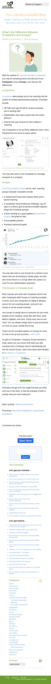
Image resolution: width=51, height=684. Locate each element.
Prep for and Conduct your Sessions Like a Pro (24, 479)
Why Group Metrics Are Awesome (19, 561)
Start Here (25, 440)
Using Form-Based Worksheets (19, 555)
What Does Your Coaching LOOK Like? (21, 494)
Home (7, 677)
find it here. (35, 334)
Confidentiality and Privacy (17, 513)
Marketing (14, 602)
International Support (15, 614)
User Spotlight (13, 642)
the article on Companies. (15, 353)
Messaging (12, 619)
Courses (11, 595)
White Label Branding (16, 650)
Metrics (11, 621)
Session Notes (13, 630)
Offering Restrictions (24, 404)
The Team (12, 637)
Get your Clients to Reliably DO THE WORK (23, 487)
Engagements (13, 607)
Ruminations (13, 626)
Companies (7, 96)
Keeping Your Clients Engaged (18, 532)
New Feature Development (19, 605)
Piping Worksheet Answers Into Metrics (21, 558)
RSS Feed (23, 677)
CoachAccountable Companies (32, 75)
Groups (11, 612)
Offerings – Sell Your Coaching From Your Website (25, 549)
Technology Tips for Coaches (18, 635)
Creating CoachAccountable (18, 597)
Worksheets (13, 654)
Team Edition (13, 633)
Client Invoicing (14, 588)
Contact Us (15, 677)
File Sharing (13, 610)
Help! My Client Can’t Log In (18, 564)
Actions (11, 584)
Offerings (12, 624)
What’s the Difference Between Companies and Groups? (20, 34)
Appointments (13, 586)
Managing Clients (14, 617)
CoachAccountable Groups (13, 188)
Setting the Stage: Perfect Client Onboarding (23, 529)
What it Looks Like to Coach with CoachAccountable (19, 499)
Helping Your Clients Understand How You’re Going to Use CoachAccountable (25, 525)
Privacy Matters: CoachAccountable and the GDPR (25, 516)
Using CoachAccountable (17, 644)
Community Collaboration (19, 600)
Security (11, 628)
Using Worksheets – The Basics (19, 552)
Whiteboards (13, 652)
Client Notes (13, 590)
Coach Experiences (17, 647)
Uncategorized (13, 640)
